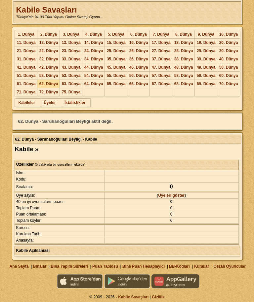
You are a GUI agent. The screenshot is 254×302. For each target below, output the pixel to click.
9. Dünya (206, 34)
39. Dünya (206, 59)
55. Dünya (116, 75)
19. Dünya (206, 42)
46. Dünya (138, 67)
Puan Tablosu (105, 266)
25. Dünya (116, 51)
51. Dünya (26, 75)
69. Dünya (206, 84)
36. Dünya (138, 59)
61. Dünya (26, 84)
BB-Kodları (179, 266)
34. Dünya (93, 59)
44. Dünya (93, 67)
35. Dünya (116, 59)
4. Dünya (93, 34)
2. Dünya (48, 34)
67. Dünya (161, 84)
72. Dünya (48, 92)
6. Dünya (138, 34)
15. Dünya (116, 42)
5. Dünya (116, 34)
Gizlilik (158, 297)
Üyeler (50, 102)
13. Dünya (71, 42)
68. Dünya (183, 84)
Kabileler (26, 102)
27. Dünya (161, 51)
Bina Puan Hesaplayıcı (143, 266)
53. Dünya (71, 75)
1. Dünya (26, 34)
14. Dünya (93, 42)
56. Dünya (138, 75)
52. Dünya (48, 75)
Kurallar (201, 266)
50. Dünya (228, 67)
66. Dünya (138, 84)
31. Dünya (26, 59)
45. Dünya (116, 67)
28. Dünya (183, 51)
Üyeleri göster (171, 195)
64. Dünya (93, 84)
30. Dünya (228, 51)
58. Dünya (183, 75)
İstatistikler (74, 102)
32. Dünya (48, 59)
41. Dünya (26, 67)
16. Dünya (138, 42)
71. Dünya (26, 92)
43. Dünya (71, 67)
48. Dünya (183, 67)
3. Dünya (71, 34)
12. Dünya (48, 42)
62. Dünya (48, 84)
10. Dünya (228, 34)
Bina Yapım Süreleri (69, 266)
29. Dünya (206, 51)
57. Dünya (161, 75)
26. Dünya (138, 51)
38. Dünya (183, 59)
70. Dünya (228, 84)
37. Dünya (161, 59)
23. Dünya (71, 51)
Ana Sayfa (18, 266)
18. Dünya (183, 42)
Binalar (40, 266)
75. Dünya (71, 92)
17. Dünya (161, 42)
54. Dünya (93, 75)
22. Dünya (48, 51)
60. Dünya (228, 75)
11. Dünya (26, 42)
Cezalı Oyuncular (229, 266)
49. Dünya (206, 67)
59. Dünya (206, 75)
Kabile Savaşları (46, 9)
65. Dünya (116, 84)
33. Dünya (71, 59)
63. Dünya (71, 84)
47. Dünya (161, 67)
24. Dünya (93, 51)
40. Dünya (228, 59)
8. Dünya (183, 34)
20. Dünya (228, 42)
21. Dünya (26, 51)
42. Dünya (48, 67)
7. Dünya (161, 34)
